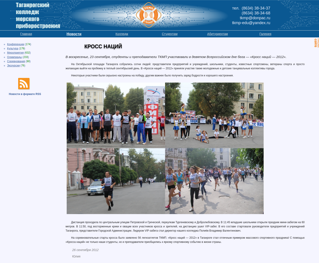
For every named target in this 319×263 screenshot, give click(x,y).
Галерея (265, 34)
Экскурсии (13, 65)
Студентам (170, 34)
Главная (26, 34)
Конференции (15, 44)
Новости (73, 34)
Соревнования (16, 61)
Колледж (122, 34)
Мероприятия (15, 52)
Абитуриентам (217, 34)
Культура (12, 48)
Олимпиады (14, 57)
